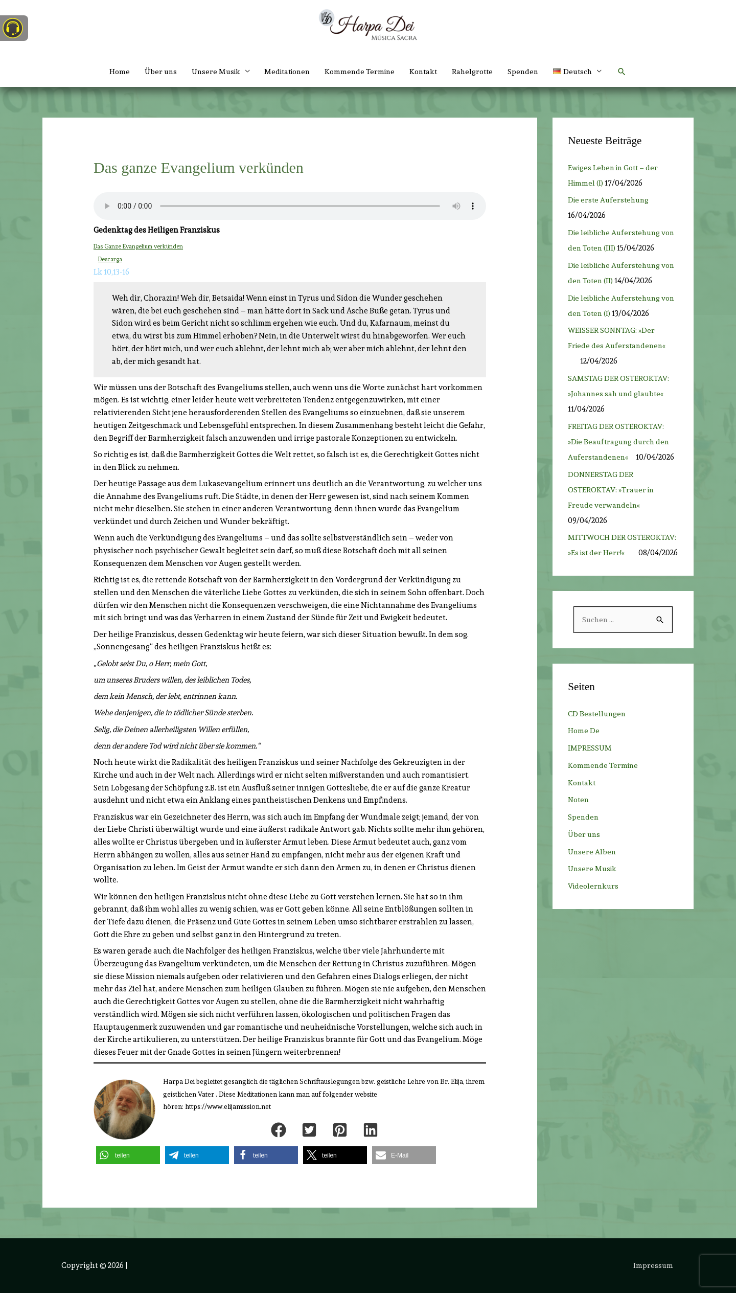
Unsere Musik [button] (208, 71)
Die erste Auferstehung (610, 200)
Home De (584, 761)
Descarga (110, 259)
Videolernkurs (594, 917)
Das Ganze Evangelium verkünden (140, 246)
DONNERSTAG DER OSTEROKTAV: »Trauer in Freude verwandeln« (612, 505)
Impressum (654, 1264)
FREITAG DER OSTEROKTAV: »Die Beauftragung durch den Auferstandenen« (620, 457)
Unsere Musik (593, 899)
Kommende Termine (361, 71)
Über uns (151, 71)
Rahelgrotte (478, 71)
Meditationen (284, 71)
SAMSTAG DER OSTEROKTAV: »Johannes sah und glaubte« (618, 409)
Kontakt (427, 71)
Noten (579, 830)
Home (108, 71)
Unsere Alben (592, 883)
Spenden (531, 71)
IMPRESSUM (590, 779)
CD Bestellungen (598, 745)
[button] (588, 71)
